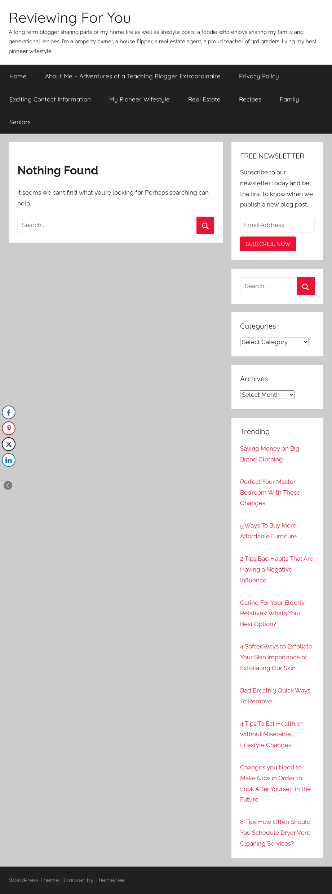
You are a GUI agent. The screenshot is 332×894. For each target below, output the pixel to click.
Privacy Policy (259, 76)
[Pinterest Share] (9, 428)
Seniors (20, 122)
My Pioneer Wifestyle (139, 99)
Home (18, 76)
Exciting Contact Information (50, 99)
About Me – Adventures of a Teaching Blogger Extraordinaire (133, 76)
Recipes (250, 99)
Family (289, 99)
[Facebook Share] (9, 412)
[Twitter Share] (9, 444)
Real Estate (204, 99)
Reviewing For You (70, 17)
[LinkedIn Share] (9, 460)
